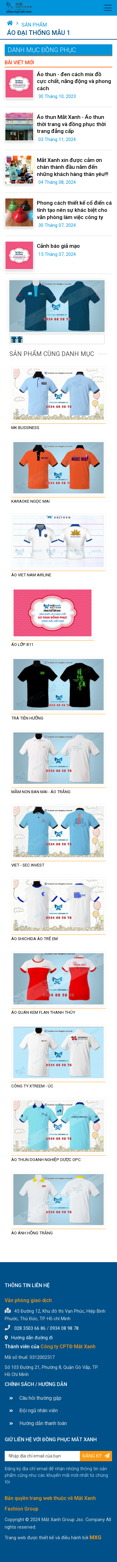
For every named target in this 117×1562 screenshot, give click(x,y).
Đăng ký (96, 1456)
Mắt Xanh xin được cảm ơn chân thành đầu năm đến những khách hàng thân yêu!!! (72, 167)
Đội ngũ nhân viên (33, 1410)
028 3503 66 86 (30, 1328)
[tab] (17, 339)
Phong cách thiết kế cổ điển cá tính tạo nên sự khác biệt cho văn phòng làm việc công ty (74, 210)
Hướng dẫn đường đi (29, 1337)
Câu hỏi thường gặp (35, 1398)
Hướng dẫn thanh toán (38, 1423)
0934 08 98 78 (64, 1328)
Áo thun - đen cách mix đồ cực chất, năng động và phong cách (74, 81)
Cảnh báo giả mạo (58, 246)
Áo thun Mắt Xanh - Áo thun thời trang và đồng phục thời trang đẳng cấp (71, 124)
